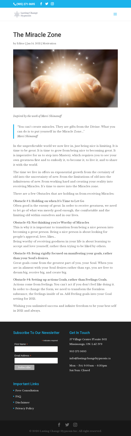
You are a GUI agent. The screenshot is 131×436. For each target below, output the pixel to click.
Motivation (49, 43)
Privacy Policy (24, 408)
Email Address (22, 355)
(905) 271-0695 (25, 4)
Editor (21, 43)
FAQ (18, 396)
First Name (21, 344)
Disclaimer (22, 402)
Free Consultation (27, 390)
